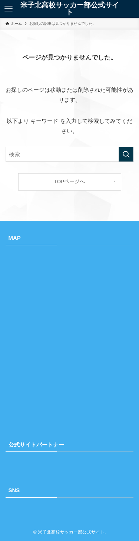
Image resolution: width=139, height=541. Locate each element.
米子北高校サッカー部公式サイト (69, 9)
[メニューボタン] (8, 9)
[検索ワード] (69, 154)
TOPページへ (69, 181)
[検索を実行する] (126, 154)
